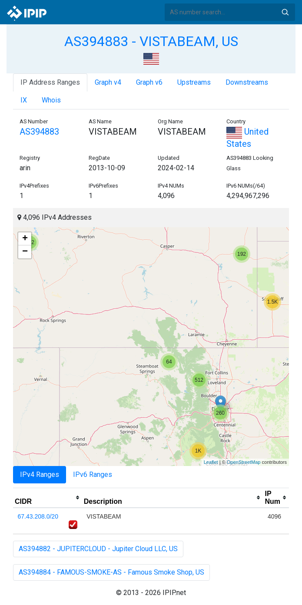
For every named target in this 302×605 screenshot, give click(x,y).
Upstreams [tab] (194, 82)
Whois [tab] (51, 100)
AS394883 (39, 131)
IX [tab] (23, 100)
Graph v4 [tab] (108, 82)
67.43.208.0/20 (38, 516)
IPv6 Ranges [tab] (92, 474)
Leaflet (211, 462)
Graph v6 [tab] (149, 82)
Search (285, 12)
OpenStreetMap (244, 462)
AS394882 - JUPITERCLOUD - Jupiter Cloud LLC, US (98, 549)
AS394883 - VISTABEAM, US (151, 41)
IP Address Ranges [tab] (50, 82)
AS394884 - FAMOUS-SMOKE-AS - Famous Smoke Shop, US (111, 572)
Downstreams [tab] (247, 82)
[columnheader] (47, 498)
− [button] (25, 251)
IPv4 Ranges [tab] (39, 474)
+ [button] (25, 238)
